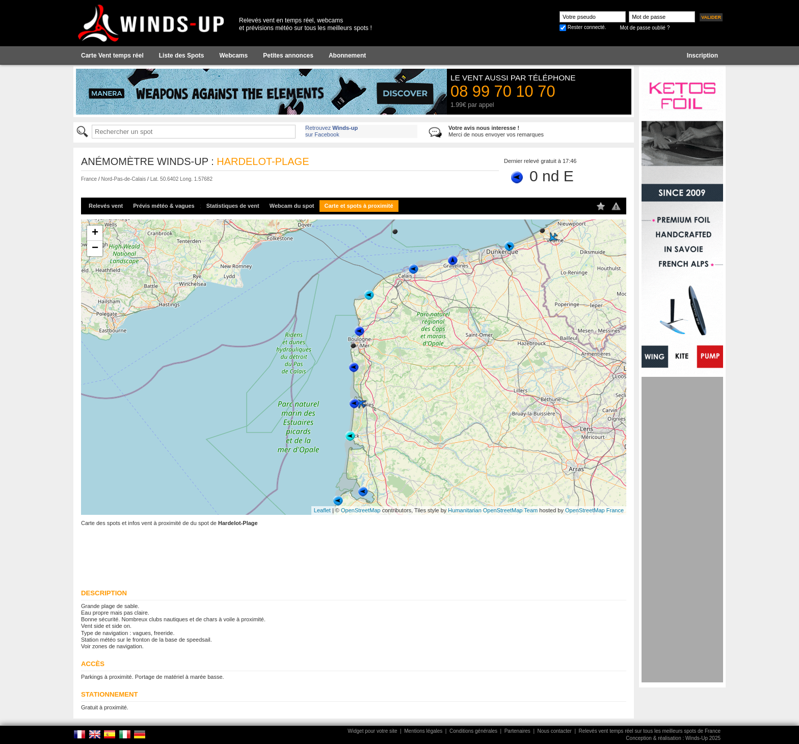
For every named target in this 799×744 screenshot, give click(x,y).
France (89, 179)
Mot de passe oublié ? (645, 28)
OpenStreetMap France (594, 510)
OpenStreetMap (361, 510)
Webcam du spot (292, 206)
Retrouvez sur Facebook (331, 131)
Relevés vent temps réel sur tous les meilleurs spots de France (650, 731)
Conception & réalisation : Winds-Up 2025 (673, 738)
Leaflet (322, 510)
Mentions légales (423, 731)
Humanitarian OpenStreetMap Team (493, 510)
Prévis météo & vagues (163, 206)
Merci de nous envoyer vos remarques (496, 131)
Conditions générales (473, 731)
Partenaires (517, 731)
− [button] (95, 248)
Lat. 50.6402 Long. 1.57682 (181, 179)
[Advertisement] (682, 529)
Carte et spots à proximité (359, 206)
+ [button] (95, 233)
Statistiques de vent (232, 206)
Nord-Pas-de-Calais (123, 179)
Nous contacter (555, 731)
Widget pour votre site (372, 731)
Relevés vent (106, 206)
